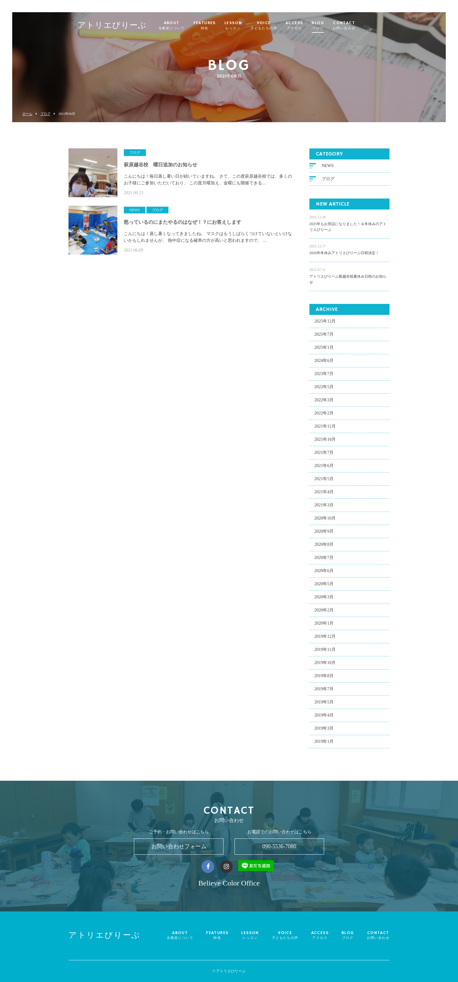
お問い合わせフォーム (178, 846)
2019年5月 (324, 704)
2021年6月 (324, 468)
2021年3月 (324, 507)
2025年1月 (324, 350)
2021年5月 (324, 481)
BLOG (329, 26)
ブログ (45, 113)
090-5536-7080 (279, 846)
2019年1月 (324, 744)
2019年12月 (325, 639)
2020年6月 (324, 573)
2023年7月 (324, 376)
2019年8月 (324, 678)
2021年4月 (324, 494)
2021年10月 (325, 442)
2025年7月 (324, 336)
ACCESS (306, 26)
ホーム (27, 113)
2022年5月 (324, 389)
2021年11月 (324, 428)
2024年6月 (324, 363)
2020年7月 (324, 560)
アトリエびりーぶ (124, 26)
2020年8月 (324, 547)
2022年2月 (324, 415)
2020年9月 (324, 533)
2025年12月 (325, 323)
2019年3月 (324, 730)
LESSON (245, 26)
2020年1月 (324, 625)
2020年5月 (324, 586)
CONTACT (356, 26)
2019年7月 (324, 691)
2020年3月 (324, 599)
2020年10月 (325, 520)
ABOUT (183, 26)
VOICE (275, 26)
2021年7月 (324, 455)
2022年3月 (324, 402)
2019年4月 (324, 717)
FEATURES (216, 26)
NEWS (328, 168)
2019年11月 (324, 652)
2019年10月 (325, 665)
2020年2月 (324, 612)
